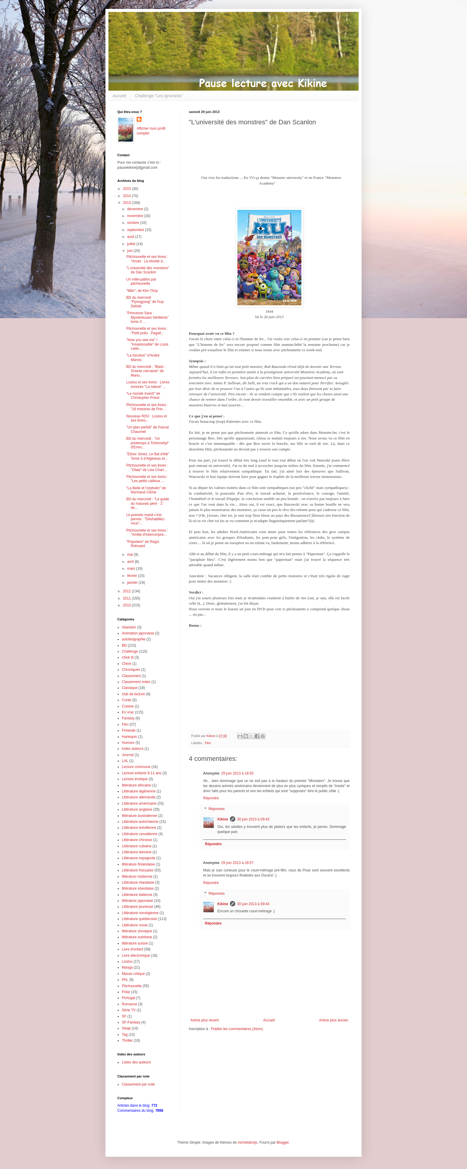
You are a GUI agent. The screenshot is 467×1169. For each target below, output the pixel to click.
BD (124, 645)
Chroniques (131, 670)
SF (124, 1016)
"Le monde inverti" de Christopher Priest (143, 395)
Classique (130, 688)
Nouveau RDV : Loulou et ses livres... (146, 418)
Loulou (127, 961)
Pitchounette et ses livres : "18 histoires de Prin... (147, 407)
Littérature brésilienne (139, 828)
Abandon (129, 627)
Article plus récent (204, 1020)
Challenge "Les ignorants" (159, 95)
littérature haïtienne (137, 876)
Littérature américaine (139, 803)
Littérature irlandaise (138, 882)
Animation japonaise (138, 633)
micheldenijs (247, 1142)
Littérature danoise (136, 852)
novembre (135, 216)
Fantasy (128, 718)
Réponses (216, 809)
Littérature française (137, 870)
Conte (126, 700)
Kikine (222, 819)
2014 (127, 196)
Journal (127, 755)
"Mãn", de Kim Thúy (142, 291)
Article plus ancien (333, 1020)
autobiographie (133, 639)
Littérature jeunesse (137, 907)
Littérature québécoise (139, 919)
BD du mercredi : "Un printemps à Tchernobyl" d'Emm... (147, 442)
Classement (131, 676)
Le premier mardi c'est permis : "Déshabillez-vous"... (145, 519)
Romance (129, 1004)
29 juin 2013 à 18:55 (237, 773)
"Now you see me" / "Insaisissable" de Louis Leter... (147, 344)
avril (131, 562)
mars (131, 568)
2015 (127, 189)
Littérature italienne (137, 895)
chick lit (127, 657)
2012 (127, 591)
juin (130, 251)
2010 (127, 605)
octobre (133, 223)
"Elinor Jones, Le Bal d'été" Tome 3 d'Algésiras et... (147, 456)
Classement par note (138, 1084)
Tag (124, 1034)
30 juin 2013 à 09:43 (253, 819)
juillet (131, 244)
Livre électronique (136, 955)
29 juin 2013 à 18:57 (237, 863)
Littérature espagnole (138, 858)
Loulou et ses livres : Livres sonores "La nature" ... (147, 384)
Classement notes (136, 682)
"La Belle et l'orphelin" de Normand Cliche (146, 490)
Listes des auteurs (136, 1062)
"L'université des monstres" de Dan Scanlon (147, 270)
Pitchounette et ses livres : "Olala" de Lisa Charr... (147, 467)
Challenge (130, 651)
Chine (126, 664)
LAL (125, 761)
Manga (127, 967)
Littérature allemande (138, 797)
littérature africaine (136, 785)
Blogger (283, 1142)
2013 (127, 203)
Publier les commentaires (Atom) (237, 1029)
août (131, 237)
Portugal (128, 998)
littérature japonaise (137, 901)
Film (208, 743)
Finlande (129, 730)
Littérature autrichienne (140, 822)
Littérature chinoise (137, 840)
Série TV (129, 1010)
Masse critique (133, 974)
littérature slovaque (137, 931)
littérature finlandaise (138, 864)
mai (130, 554)
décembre (135, 209)
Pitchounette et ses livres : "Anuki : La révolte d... (147, 259)
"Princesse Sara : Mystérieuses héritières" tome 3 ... (147, 317)
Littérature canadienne (139, 834)
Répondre (211, 798)
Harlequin (129, 737)
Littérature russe (135, 925)
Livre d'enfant (132, 949)
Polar (126, 992)
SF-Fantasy (131, 1022)
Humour (128, 743)
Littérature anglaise (137, 809)
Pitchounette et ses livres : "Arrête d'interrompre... (147, 532)
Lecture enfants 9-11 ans (141, 773)
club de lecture (133, 694)
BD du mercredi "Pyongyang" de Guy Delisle (145, 301)
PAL (125, 980)
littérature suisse (135, 943)
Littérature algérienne (138, 791)
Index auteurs (133, 749)
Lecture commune (136, 767)
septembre (136, 230)
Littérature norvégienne (140, 913)
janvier (133, 582)
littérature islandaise (138, 888)
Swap (126, 1028)
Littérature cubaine (136, 846)
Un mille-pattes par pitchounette (141, 281)
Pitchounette (132, 986)
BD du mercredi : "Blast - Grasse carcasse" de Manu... (146, 371)
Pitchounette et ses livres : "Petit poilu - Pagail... (147, 330)
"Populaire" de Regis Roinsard (142, 544)
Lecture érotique (135, 779)
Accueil (119, 95)
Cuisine (128, 706)
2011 (127, 598)
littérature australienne (139, 816)
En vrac (128, 712)
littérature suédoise (137, 937)
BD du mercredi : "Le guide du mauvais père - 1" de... (147, 503)
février (132, 576)
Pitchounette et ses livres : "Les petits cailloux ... (147, 479)
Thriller (127, 1040)
